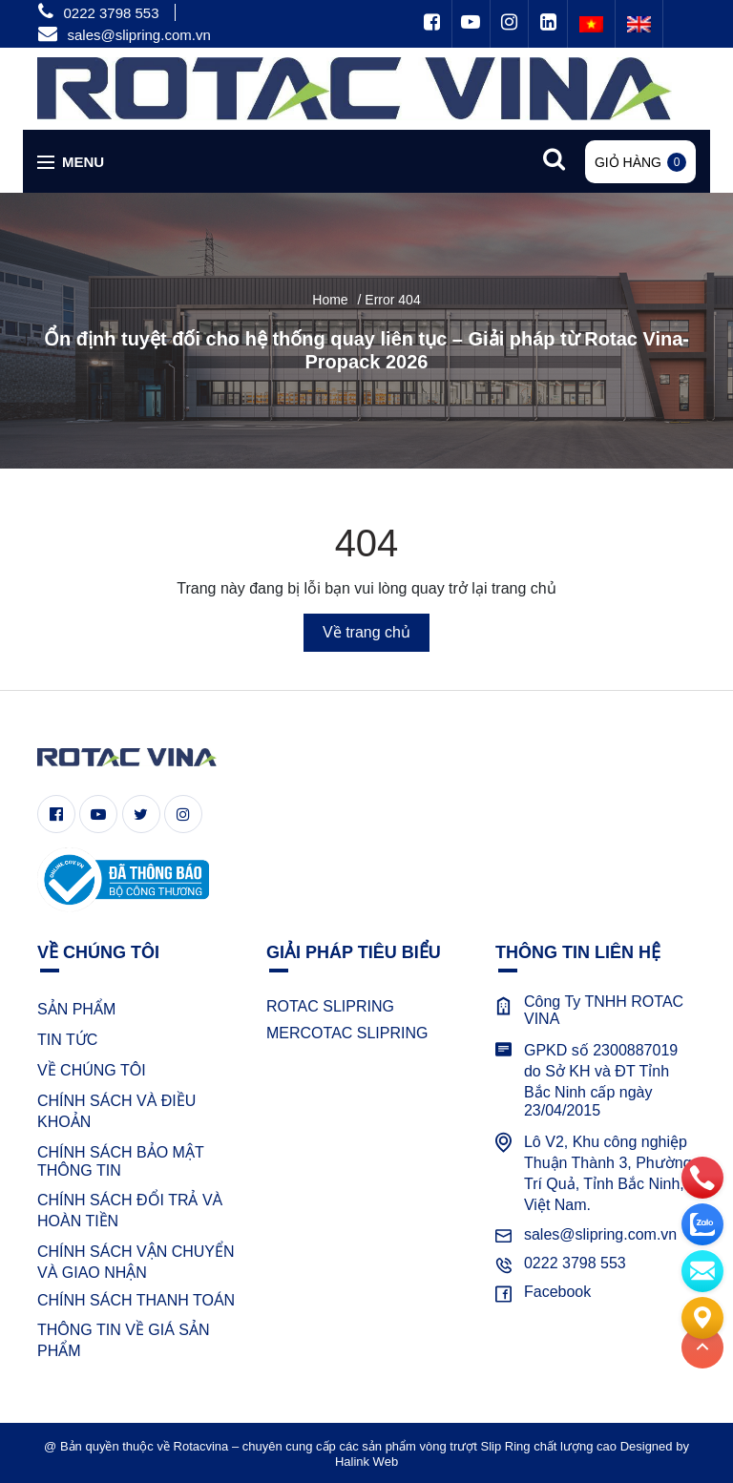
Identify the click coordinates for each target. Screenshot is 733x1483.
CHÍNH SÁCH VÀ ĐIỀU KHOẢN (116, 1111)
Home (329, 299)
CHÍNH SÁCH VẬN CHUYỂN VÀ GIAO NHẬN (136, 1262)
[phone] (702, 1174)
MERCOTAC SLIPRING (347, 1033)
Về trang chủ (366, 632)
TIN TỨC (67, 1040)
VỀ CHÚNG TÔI (91, 1070)
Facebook (557, 1292)
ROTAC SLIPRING (330, 1006)
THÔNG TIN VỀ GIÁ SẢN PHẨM (123, 1340)
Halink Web (366, 1461)
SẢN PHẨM (76, 1009)
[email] (702, 1267)
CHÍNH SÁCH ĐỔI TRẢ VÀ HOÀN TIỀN (129, 1210)
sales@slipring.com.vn (138, 35)
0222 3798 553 (110, 13)
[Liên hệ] (702, 1314)
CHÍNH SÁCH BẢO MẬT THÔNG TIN (120, 1161)
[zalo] (702, 1221)
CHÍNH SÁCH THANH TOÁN (136, 1300)
